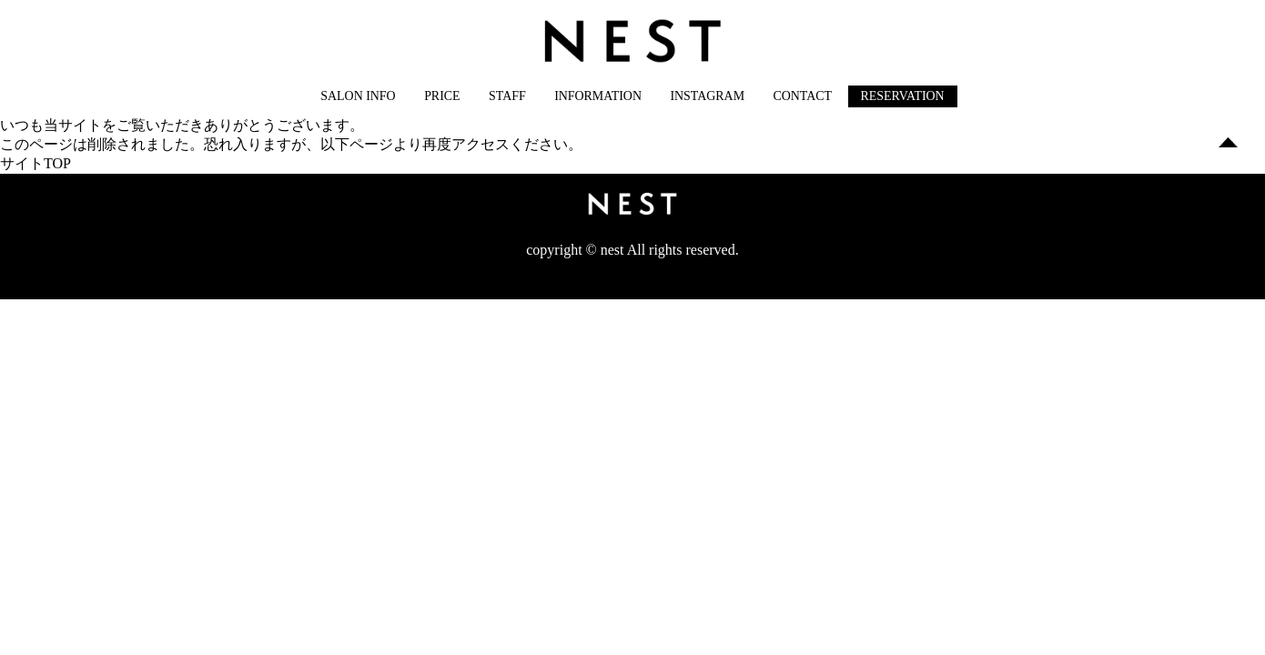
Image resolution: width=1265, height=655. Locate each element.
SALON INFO (357, 96)
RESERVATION (903, 96)
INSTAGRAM (707, 96)
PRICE (442, 96)
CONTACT (802, 96)
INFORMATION (598, 96)
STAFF (507, 96)
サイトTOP (35, 163)
